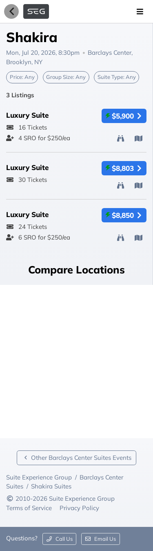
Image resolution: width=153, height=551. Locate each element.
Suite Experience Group (39, 477)
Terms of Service (29, 508)
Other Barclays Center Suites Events (76, 457)
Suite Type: (117, 77)
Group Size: (66, 77)
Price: (22, 77)
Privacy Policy (79, 508)
